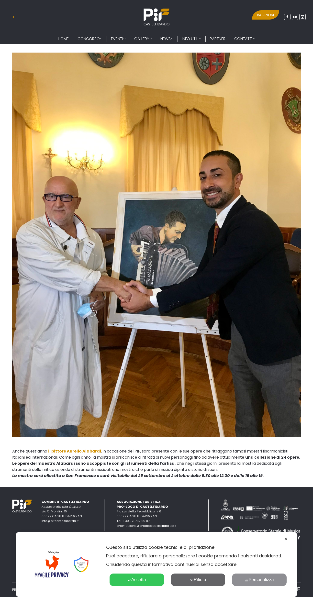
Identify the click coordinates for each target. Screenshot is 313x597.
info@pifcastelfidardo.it (60, 521)
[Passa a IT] (13, 17)
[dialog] (156, 564)
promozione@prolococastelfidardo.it (146, 525)
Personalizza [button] (259, 579)
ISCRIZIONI (265, 14)
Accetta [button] (137, 579)
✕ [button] (286, 539)
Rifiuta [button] (198, 579)
